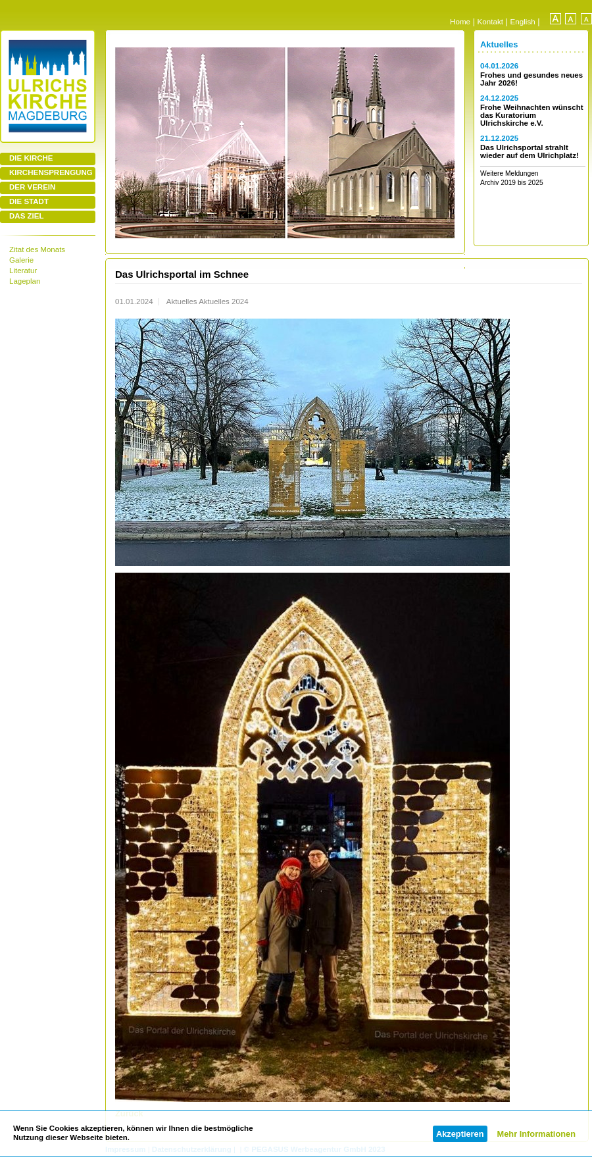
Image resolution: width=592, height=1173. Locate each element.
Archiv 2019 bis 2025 (511, 182)
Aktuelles (499, 44)
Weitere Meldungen (509, 173)
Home (460, 21)
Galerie (21, 260)
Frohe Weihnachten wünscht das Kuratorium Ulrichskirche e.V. (531, 115)
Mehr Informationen (536, 1134)
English (522, 21)
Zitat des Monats (37, 249)
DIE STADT (29, 201)
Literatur (23, 270)
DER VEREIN (32, 187)
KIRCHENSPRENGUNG (51, 172)
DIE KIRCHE (31, 158)
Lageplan (24, 281)
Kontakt (490, 21)
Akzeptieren (460, 1134)
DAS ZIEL (26, 216)
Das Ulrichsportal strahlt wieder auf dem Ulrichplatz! (529, 151)
